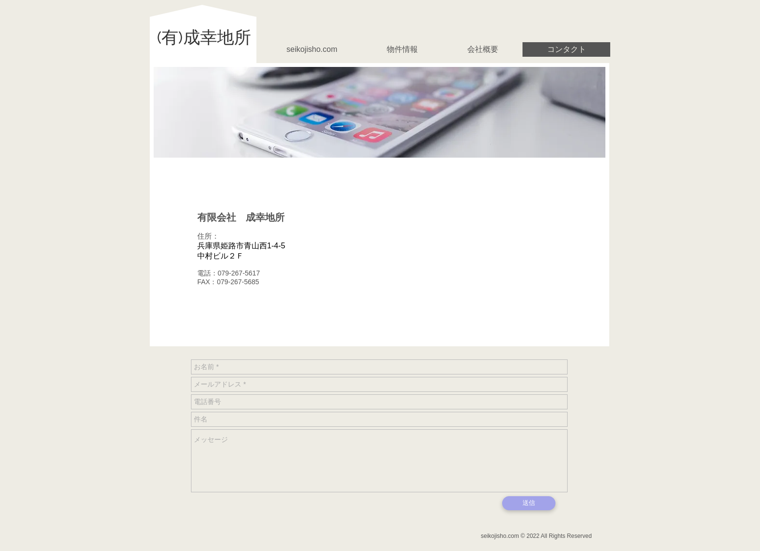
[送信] (528, 503)
